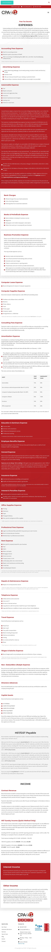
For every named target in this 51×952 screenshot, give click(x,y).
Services (4, 932)
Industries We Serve (7, 929)
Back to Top (21, 943)
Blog (3, 936)
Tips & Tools (5, 934)
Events (3, 939)
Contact (4, 941)
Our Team (4, 927)
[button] (48, 12)
